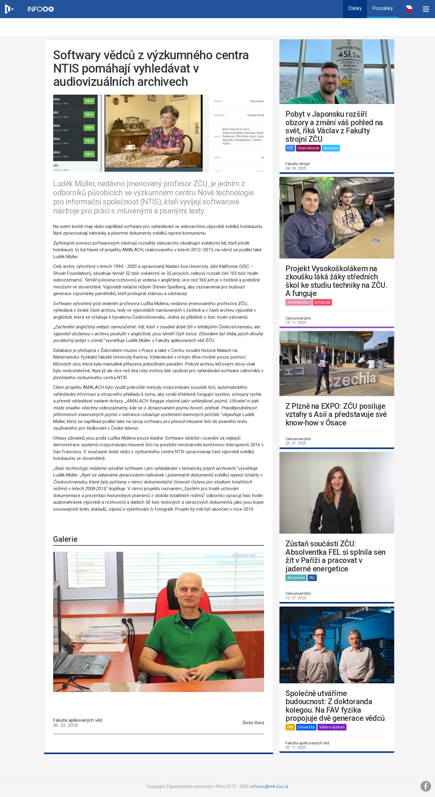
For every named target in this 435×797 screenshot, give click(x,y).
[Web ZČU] (9, 9)
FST (290, 148)
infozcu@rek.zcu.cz (269, 786)
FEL (312, 578)
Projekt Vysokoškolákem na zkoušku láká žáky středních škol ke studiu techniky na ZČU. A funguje (336, 281)
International (308, 148)
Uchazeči (322, 302)
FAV (290, 727)
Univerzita (306, 727)
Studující (331, 148)
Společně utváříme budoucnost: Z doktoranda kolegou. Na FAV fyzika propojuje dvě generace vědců (335, 706)
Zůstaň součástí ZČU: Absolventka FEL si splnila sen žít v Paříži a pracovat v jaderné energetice (335, 556)
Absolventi (296, 578)
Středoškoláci (298, 302)
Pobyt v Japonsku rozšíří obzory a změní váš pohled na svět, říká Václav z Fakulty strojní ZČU (334, 126)
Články (355, 8)
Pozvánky (382, 8)
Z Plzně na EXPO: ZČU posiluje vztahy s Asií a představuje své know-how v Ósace (336, 414)
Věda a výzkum (332, 727)
